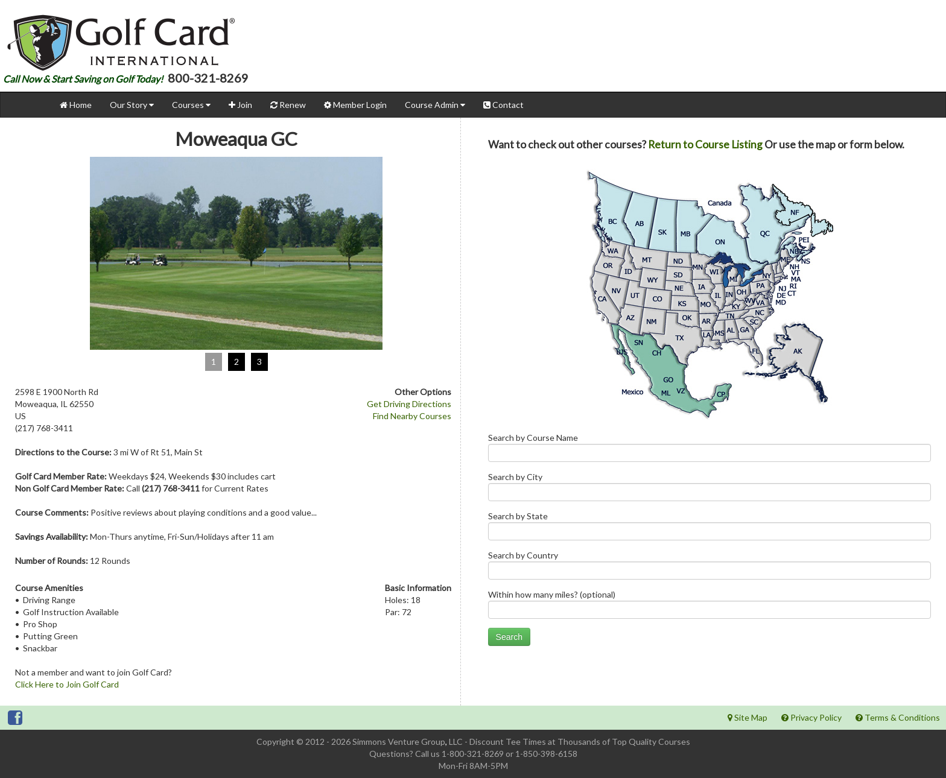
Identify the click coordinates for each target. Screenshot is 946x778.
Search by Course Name (709, 450)
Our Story (132, 105)
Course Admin (435, 105)
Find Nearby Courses (412, 416)
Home (76, 105)
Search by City (709, 489)
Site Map (747, 717)
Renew (288, 105)
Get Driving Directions (409, 404)
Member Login (355, 105)
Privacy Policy (811, 717)
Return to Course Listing (705, 144)
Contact (503, 105)
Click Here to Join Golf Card (67, 684)
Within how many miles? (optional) (709, 607)
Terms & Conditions (898, 717)
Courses (191, 105)
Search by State (709, 528)
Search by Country (709, 568)
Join (240, 105)
